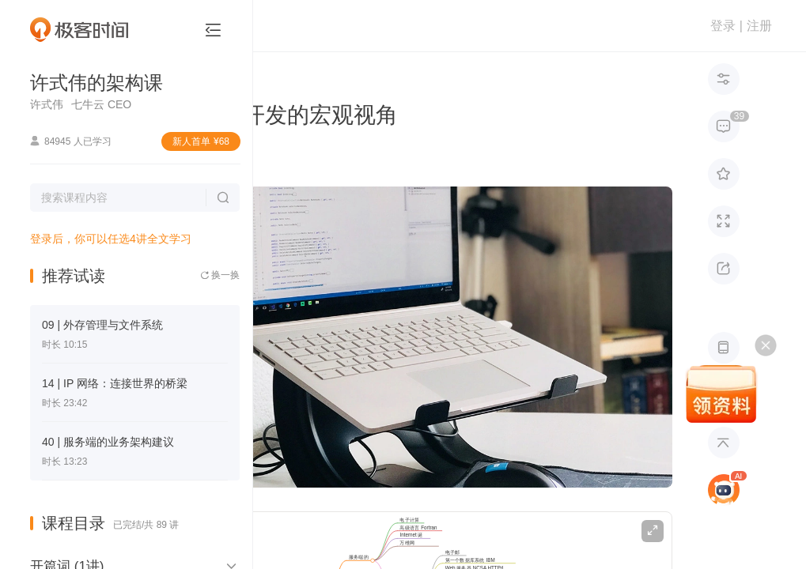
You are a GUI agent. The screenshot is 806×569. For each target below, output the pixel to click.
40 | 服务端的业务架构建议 (108, 441)
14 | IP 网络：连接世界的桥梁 (114, 383)
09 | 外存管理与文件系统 (102, 324)
